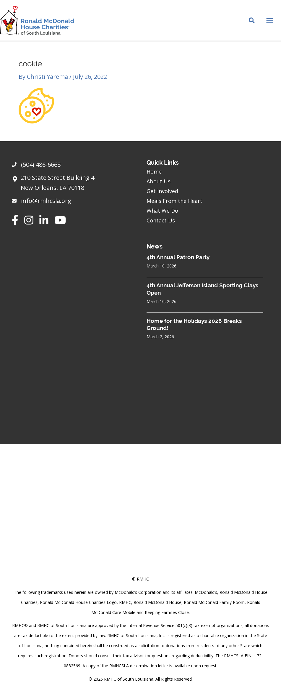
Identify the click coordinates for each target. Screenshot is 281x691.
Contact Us (161, 220)
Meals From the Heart (174, 200)
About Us (158, 181)
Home (154, 171)
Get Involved (162, 191)
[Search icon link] (252, 21)
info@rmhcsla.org (46, 201)
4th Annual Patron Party (178, 257)
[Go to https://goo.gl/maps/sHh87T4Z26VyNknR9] (73, 184)
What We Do (162, 210)
